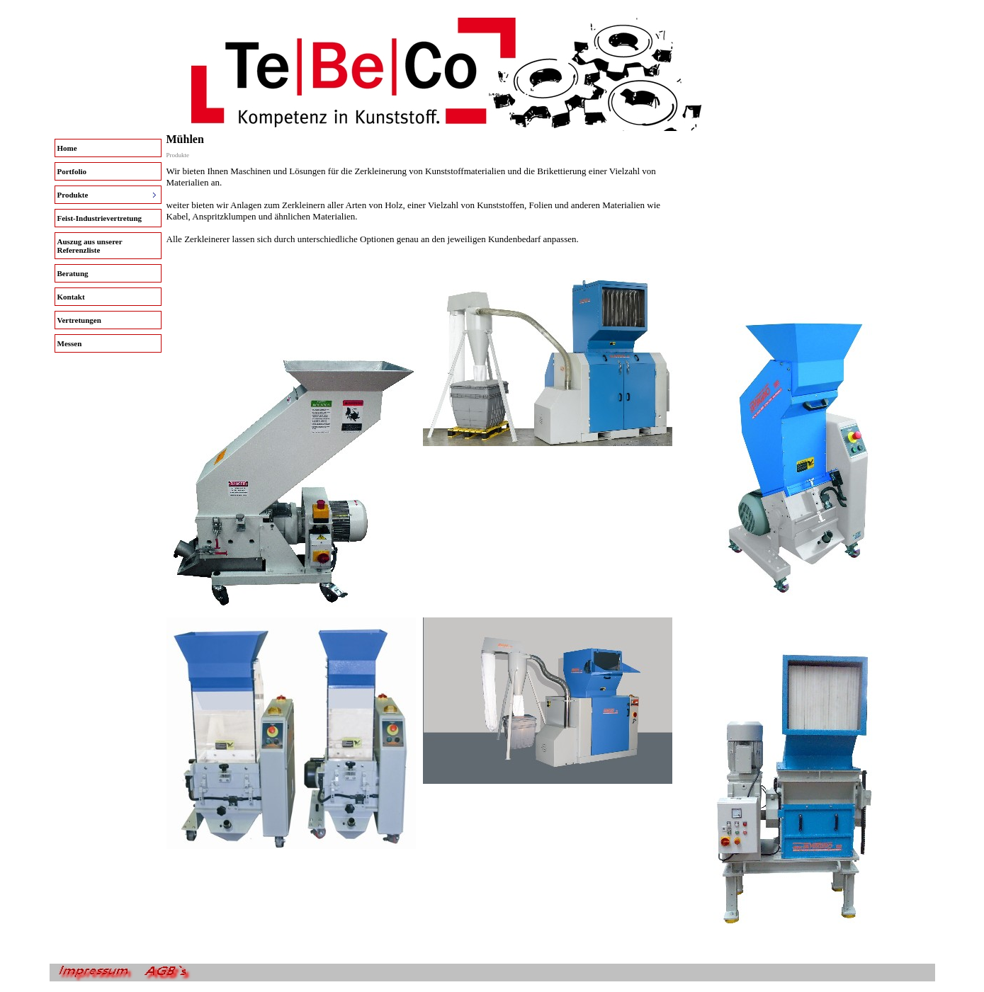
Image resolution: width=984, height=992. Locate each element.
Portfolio (72, 171)
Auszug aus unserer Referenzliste (90, 245)
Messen (69, 343)
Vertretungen (79, 320)
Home (67, 148)
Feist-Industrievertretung (99, 218)
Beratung (73, 273)
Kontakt (71, 296)
